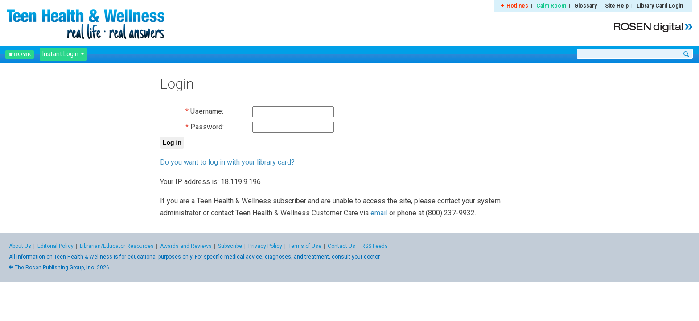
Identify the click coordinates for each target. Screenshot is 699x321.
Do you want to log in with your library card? (227, 162)
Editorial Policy (55, 246)
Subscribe (230, 246)
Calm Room (551, 6)
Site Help (617, 6)
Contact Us (341, 246)
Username (206, 111)
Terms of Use (304, 246)
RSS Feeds (375, 246)
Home (19, 54)
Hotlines (517, 6)
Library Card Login (660, 6)
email (378, 213)
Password (206, 127)
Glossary (585, 6)
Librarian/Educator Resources (117, 246)
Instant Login (63, 54)
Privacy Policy (265, 246)
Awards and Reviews (186, 246)
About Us (20, 246)
